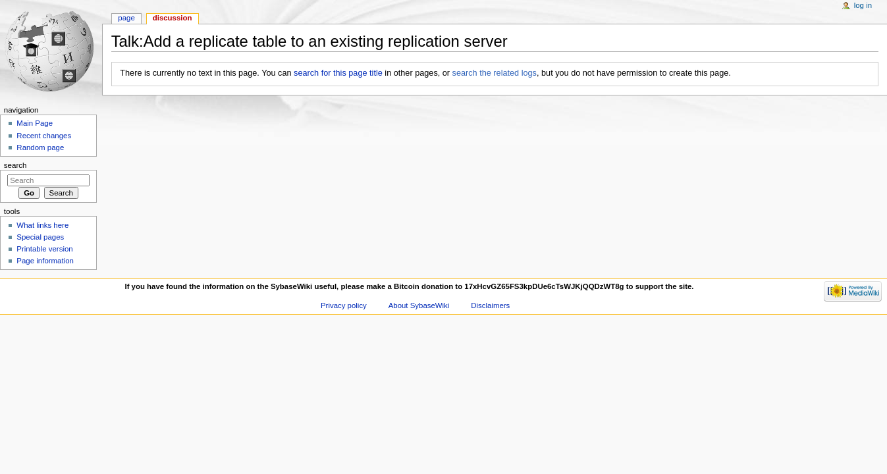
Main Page (34, 123)
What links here (42, 225)
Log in (863, 5)
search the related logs (494, 73)
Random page (40, 147)
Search (15, 165)
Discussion (172, 18)
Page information (45, 261)
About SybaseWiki (419, 305)
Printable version (44, 249)
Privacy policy (344, 305)
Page (126, 18)
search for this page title (338, 73)
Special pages (40, 237)
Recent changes (43, 136)
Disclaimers (490, 305)
